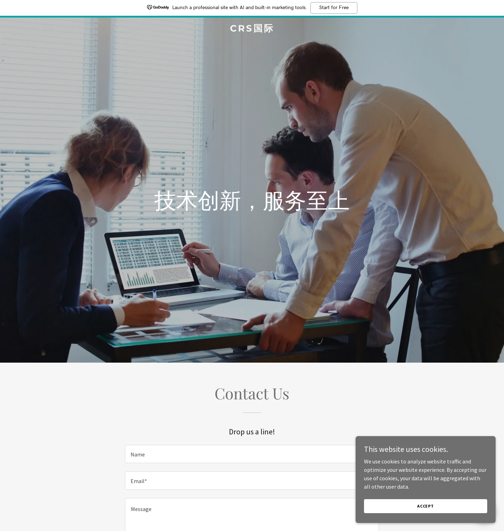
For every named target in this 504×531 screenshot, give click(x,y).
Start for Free (334, 7)
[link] (252, 29)
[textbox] (252, 454)
